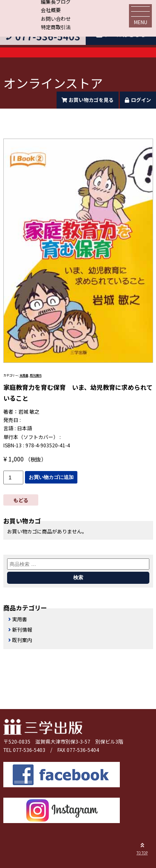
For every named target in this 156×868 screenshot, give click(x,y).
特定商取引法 (56, 26)
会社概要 (51, 9)
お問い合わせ (56, 18)
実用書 (24, 375)
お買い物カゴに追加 (51, 477)
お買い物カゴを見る (88, 99)
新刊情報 (22, 629)
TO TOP (142, 847)
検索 (78, 577)
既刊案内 (36, 375)
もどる (20, 499)
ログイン (138, 99)
